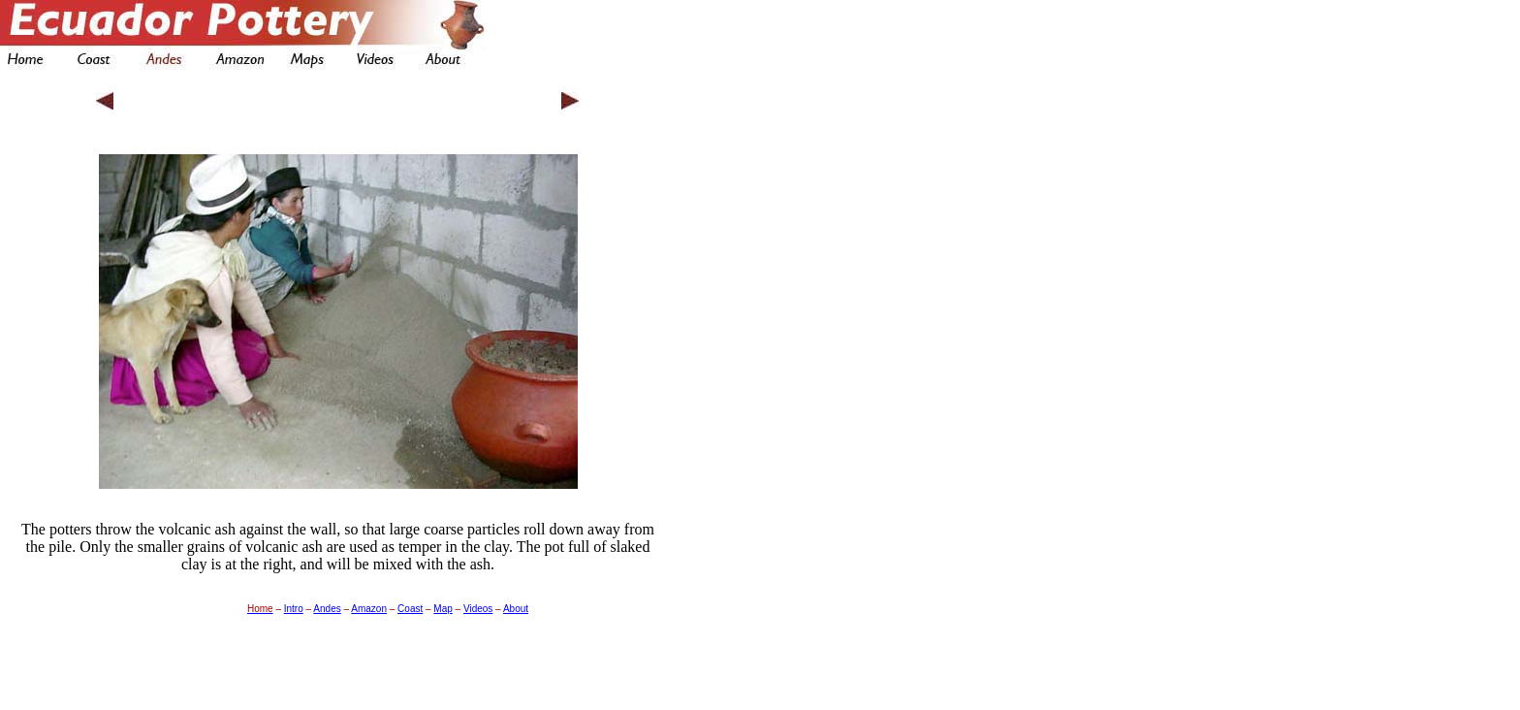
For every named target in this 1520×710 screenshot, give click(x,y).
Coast (410, 603)
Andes (326, 603)
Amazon (369, 603)
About (515, 603)
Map (442, 603)
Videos (477, 603)
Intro (293, 603)
